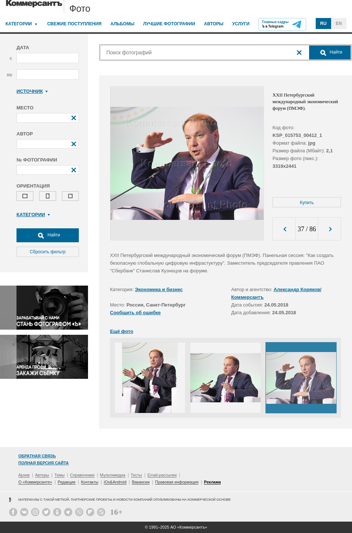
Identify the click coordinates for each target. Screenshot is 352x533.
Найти (47, 235)
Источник (32, 91)
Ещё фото (121, 331)
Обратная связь (37, 456)
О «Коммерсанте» (35, 482)
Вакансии (141, 482)
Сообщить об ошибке (135, 312)
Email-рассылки (162, 475)
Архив (24, 475)
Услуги (240, 23)
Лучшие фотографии (169, 23)
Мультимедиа (112, 475)
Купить (307, 202)
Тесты (136, 475)
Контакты (90, 482)
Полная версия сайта (43, 463)
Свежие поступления (74, 23)
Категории (19, 23)
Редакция (66, 482)
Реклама (212, 482)
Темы (60, 475)
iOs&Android (115, 482)
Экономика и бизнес (159, 289)
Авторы (213, 23)
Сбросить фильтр (48, 251)
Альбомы (122, 23)
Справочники (82, 475)
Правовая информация (176, 482)
